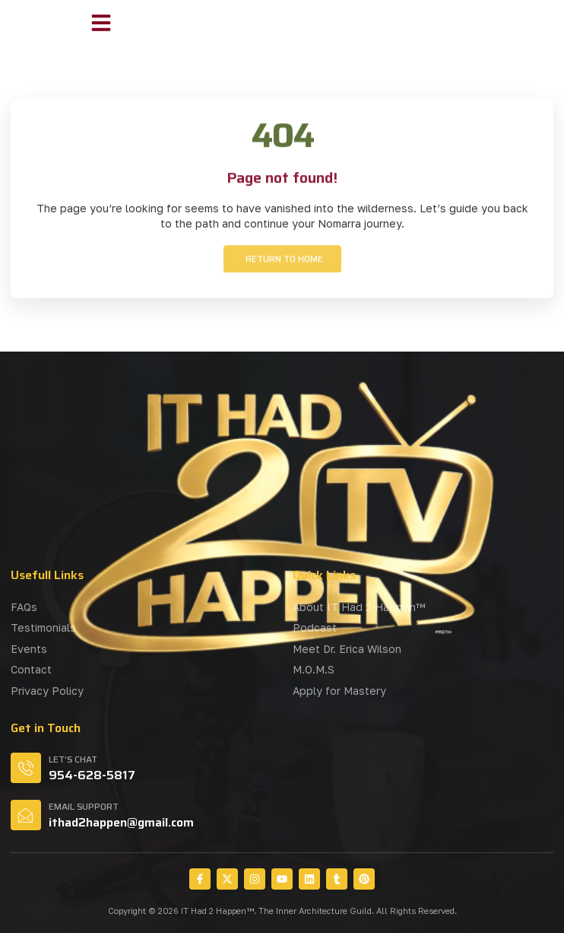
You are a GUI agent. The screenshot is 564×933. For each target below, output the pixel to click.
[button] (101, 23)
